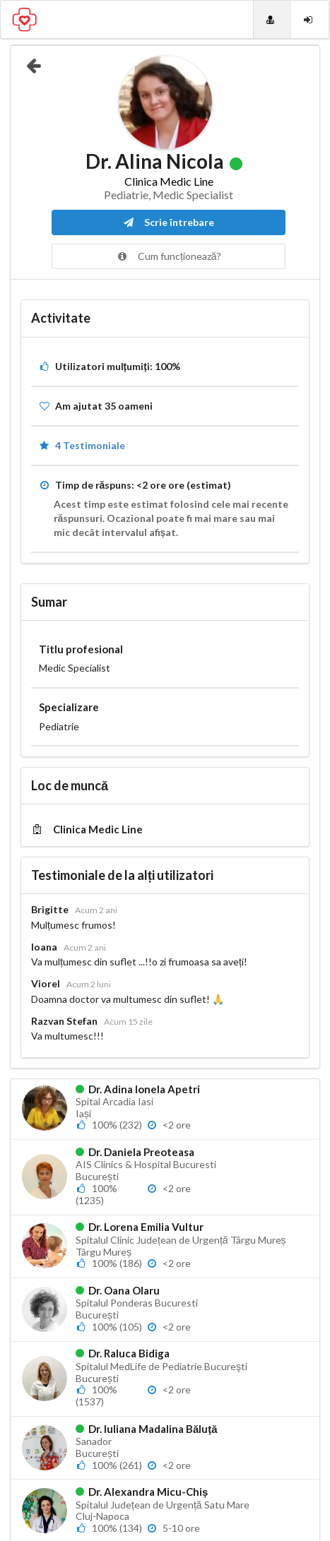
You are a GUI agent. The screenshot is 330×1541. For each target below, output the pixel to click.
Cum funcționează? (169, 256)
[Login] (309, 19)
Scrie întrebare (168, 222)
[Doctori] (272, 19)
